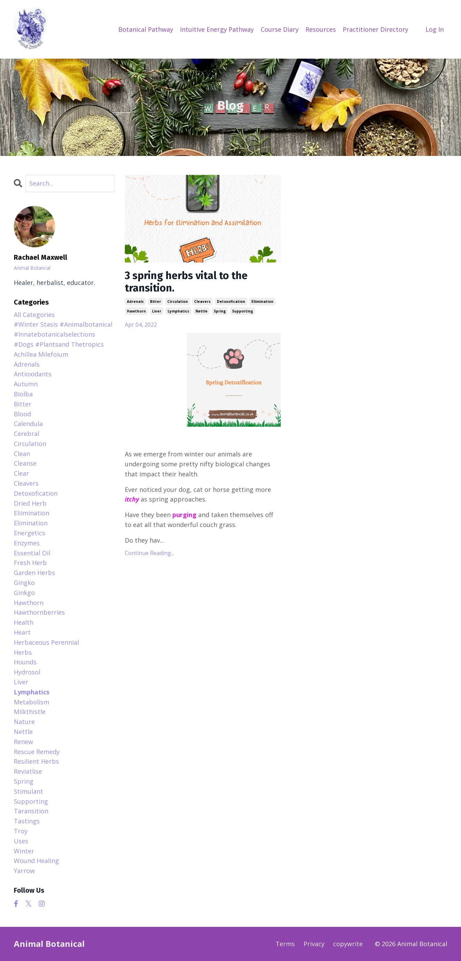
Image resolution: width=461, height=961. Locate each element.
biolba (23, 394)
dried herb (30, 503)
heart (22, 632)
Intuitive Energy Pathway (217, 29)
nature (24, 721)
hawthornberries (39, 612)
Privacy (313, 944)
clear (21, 473)
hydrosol (27, 672)
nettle (202, 311)
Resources (320, 29)
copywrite (348, 944)
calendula (28, 423)
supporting (242, 311)
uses (21, 841)
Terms (285, 944)
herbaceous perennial (46, 642)
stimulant (28, 791)
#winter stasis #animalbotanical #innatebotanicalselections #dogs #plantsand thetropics (63, 334)
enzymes (27, 543)
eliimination (262, 301)
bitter (155, 301)
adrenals (135, 301)
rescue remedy (37, 751)
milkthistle (30, 711)
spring (220, 311)
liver (156, 311)
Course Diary (280, 29)
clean (22, 453)
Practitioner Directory (375, 29)
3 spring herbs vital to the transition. (186, 281)
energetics (29, 533)
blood (22, 414)
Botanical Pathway (145, 29)
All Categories (34, 314)
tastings (27, 821)
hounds (25, 662)
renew (23, 741)
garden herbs (34, 572)
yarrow (24, 870)
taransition (31, 811)
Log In (434, 29)
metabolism (31, 702)
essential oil (32, 553)
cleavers (202, 301)
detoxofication (231, 301)
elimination (31, 523)
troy (21, 831)
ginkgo (24, 592)
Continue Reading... (149, 553)
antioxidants (32, 374)
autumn (26, 384)
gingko (24, 582)
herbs (23, 652)
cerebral (26, 433)
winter (24, 851)
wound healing (36, 860)
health (23, 622)
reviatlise (28, 771)
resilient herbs (36, 761)
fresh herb (30, 562)
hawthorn (136, 311)
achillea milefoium (41, 354)
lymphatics (178, 311)
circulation (177, 301)
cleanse (25, 463)
